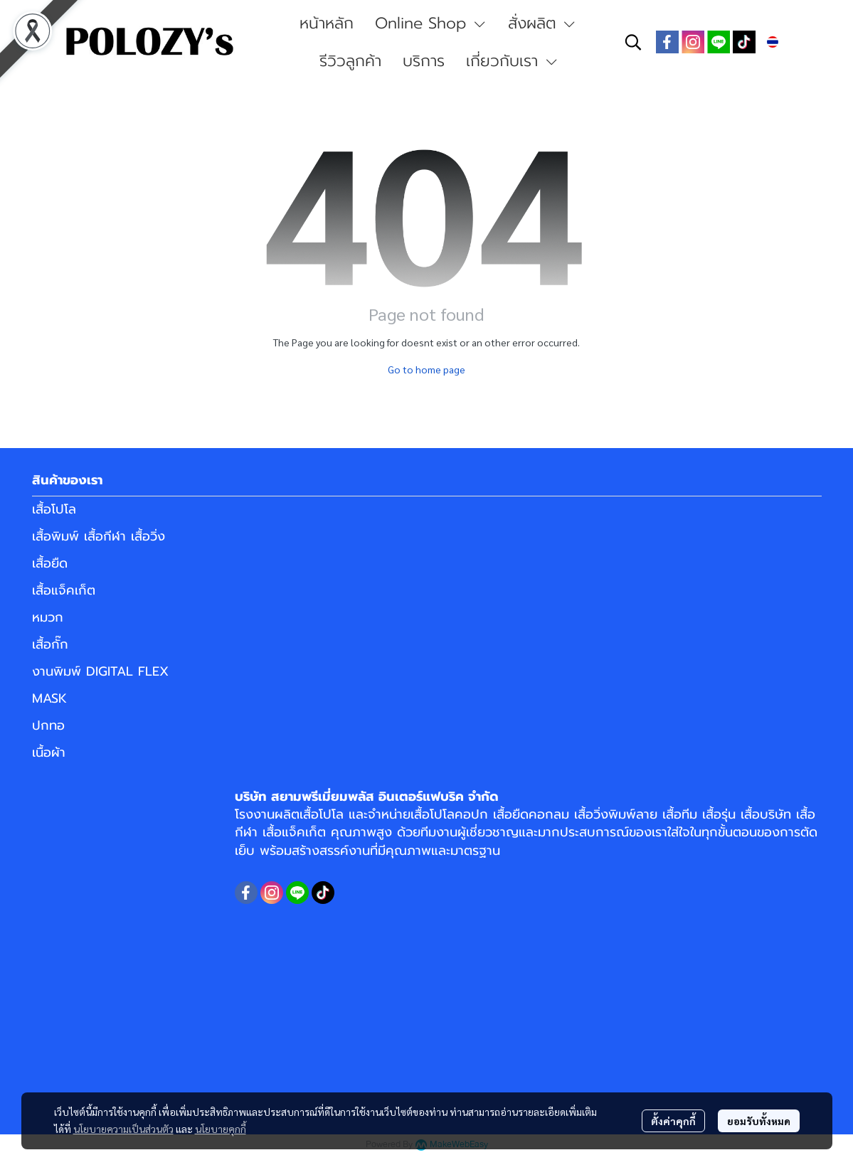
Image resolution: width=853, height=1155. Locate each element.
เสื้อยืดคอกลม (531, 814)
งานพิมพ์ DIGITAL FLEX (100, 671)
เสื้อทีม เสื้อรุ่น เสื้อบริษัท (726, 814)
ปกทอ (48, 725)
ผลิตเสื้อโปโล (309, 814)
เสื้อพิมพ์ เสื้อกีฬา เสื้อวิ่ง (98, 536)
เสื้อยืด (50, 563)
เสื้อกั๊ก (50, 644)
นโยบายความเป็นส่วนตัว (123, 1128)
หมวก (47, 617)
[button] (633, 42)
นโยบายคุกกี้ (220, 1128)
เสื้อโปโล (54, 509)
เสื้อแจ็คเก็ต (63, 590)
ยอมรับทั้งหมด (758, 1120)
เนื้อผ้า (48, 752)
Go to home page (426, 369)
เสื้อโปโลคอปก (449, 814)
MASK (49, 698)
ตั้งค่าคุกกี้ (673, 1120)
